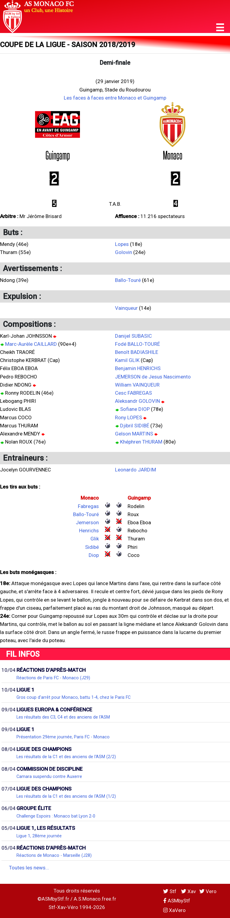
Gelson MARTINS (134, 434)
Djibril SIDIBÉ (134, 426)
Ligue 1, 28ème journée (39, 835)
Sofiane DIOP (135, 409)
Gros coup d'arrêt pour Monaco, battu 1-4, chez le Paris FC (73, 697)
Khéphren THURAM (141, 442)
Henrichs (89, 531)
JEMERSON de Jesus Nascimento (153, 377)
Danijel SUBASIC (133, 336)
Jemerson (87, 522)
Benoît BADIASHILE (136, 352)
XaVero (174, 910)
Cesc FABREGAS (133, 393)
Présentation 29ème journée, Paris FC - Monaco (63, 736)
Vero (208, 891)
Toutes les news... (29, 868)
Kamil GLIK (127, 360)
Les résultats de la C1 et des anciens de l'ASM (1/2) (66, 796)
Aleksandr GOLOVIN (137, 401)
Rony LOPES (128, 417)
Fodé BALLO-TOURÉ (137, 344)
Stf (170, 891)
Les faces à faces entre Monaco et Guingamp (115, 98)
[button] (220, 27)
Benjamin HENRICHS (138, 368)
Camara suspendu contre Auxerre (49, 776)
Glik (94, 539)
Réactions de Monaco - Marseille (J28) (54, 855)
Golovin (123, 252)
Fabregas (88, 506)
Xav (188, 891)
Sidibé (92, 547)
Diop (94, 555)
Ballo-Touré (128, 280)
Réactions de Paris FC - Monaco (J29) (53, 677)
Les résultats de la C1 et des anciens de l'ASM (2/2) (66, 756)
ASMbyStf (176, 901)
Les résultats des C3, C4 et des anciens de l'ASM (63, 717)
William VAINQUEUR (137, 385)
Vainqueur (126, 308)
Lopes (122, 244)
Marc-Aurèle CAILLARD (31, 344)
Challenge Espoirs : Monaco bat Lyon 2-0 (55, 816)
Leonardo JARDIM (135, 470)
